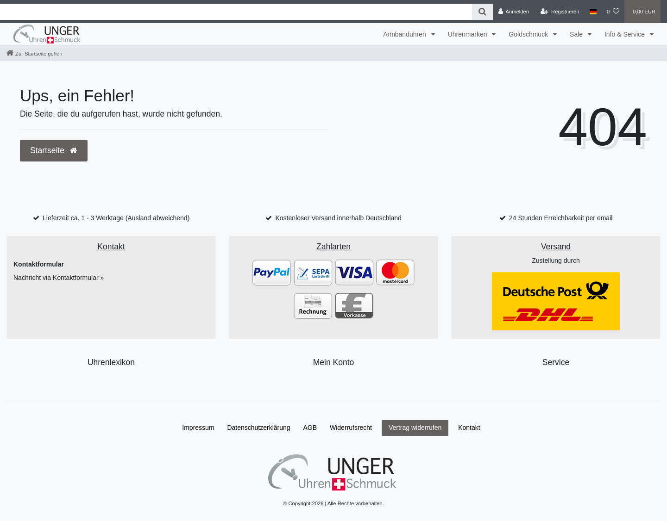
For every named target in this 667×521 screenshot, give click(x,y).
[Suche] (482, 12)
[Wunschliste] (613, 11)
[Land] (593, 11)
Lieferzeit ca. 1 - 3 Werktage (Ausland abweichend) (116, 218)
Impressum (198, 427)
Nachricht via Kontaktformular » (58, 277)
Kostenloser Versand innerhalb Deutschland (338, 218)
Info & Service (625, 34)
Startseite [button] (53, 150)
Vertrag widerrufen (415, 427)
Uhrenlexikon (111, 362)
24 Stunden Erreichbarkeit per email (560, 218)
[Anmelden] (513, 11)
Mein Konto (333, 362)
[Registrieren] (559, 11)
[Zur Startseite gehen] (34, 53)
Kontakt (469, 427)
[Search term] (236, 12)
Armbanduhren (405, 34)
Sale (577, 34)
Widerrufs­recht (351, 427)
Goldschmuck (529, 34)
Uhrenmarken (468, 34)
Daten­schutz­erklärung (258, 427)
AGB (310, 427)
